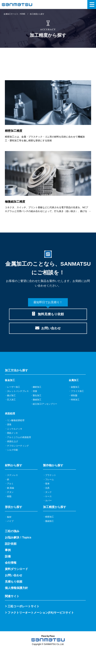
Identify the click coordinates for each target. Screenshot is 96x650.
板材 (9, 517)
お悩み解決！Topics (18, 537)
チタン (10, 492)
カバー (48, 500)
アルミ (10, 483)
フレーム (49, 479)
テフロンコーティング (18, 446)
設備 (8, 556)
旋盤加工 (75, 387)
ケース (48, 496)
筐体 (47, 483)
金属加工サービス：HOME (14, 14)
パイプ (10, 521)
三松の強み (12, 531)
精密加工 (49, 517)
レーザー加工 (13, 387)
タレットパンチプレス (18, 391)
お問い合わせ (51, 328)
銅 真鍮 (10, 488)
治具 (47, 488)
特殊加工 (75, 399)
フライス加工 (77, 391)
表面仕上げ (12, 441)
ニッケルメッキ (14, 429)
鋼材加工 (37, 387)
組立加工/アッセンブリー (45, 404)
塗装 (9, 424)
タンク (48, 492)
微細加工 (37, 399)
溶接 (35, 391)
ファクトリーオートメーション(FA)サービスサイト (41, 612)
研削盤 (74, 395)
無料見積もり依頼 (48, 312)
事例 (8, 550)
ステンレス (12, 475)
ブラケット (50, 475)
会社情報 (10, 562)
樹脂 (9, 496)
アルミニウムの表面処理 (19, 437)
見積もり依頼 (13, 581)
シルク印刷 (12, 450)
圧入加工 (11, 399)
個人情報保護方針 (16, 587)
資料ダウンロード (16, 569)
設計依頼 (10, 543)
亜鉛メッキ (12, 433)
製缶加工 (37, 395)
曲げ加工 (11, 395)
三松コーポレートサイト (23, 606)
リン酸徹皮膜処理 (15, 420)
